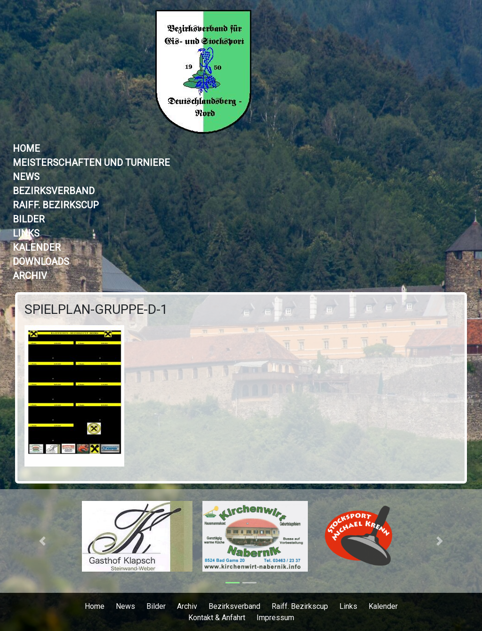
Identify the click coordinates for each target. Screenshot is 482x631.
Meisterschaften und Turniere (91, 162)
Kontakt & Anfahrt (216, 617)
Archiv (30, 275)
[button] (42, 541)
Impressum (275, 617)
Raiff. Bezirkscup (56, 205)
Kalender (37, 247)
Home (26, 148)
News (26, 176)
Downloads (41, 261)
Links (26, 233)
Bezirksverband (54, 191)
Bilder (29, 219)
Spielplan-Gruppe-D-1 (96, 309)
